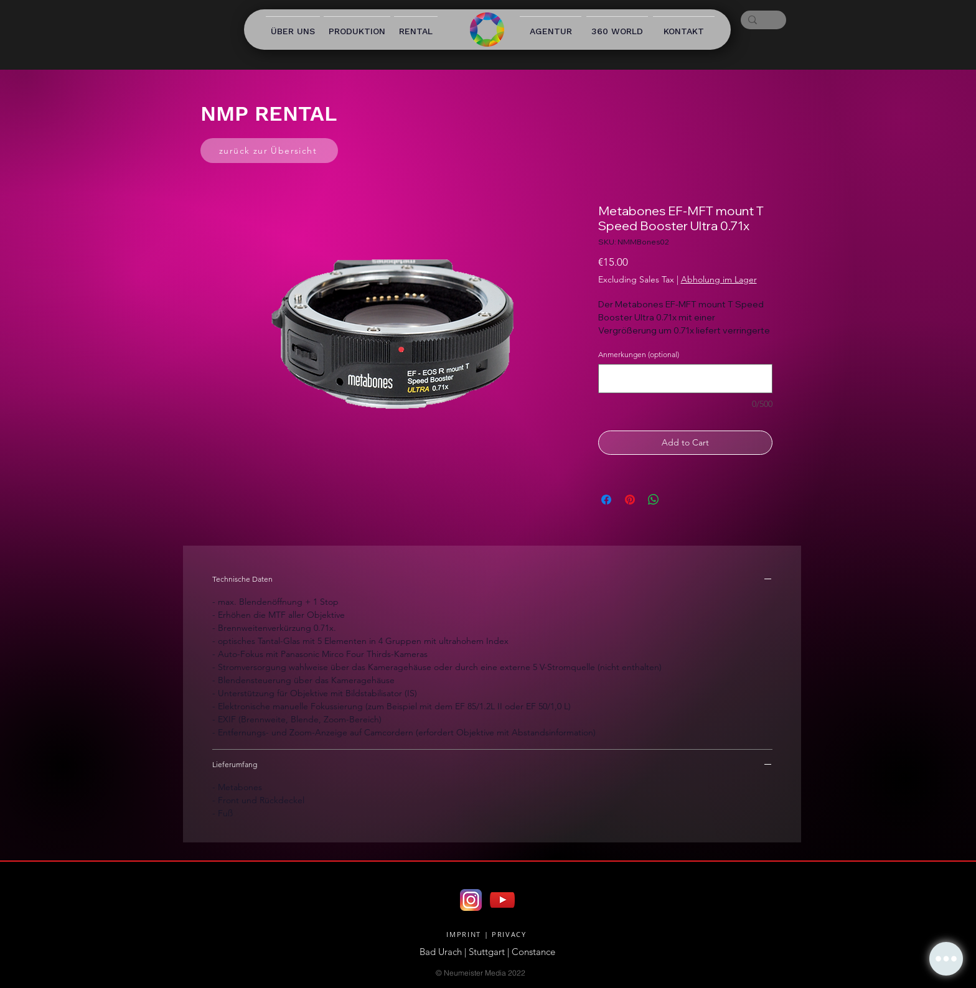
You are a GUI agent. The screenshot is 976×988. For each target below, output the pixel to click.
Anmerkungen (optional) (638, 354)
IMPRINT (463, 934)
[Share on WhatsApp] (653, 499)
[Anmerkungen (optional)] (685, 379)
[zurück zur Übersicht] (269, 150)
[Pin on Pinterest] (629, 499)
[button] (946, 959)
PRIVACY (509, 934)
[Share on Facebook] (606, 499)
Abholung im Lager (719, 279)
